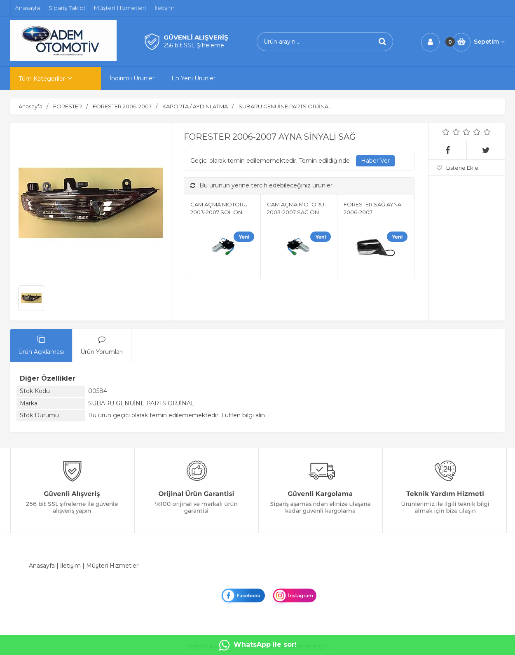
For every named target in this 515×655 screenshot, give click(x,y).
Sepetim (489, 41)
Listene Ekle (457, 167)
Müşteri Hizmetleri (113, 565)
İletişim (70, 565)
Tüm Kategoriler (42, 78)
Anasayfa (42, 565)
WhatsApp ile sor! (258, 645)
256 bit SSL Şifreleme (194, 45)
